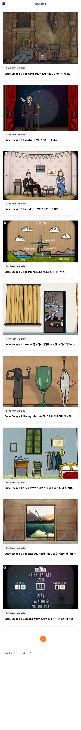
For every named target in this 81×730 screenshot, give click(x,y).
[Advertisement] (40, 29)
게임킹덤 (40, 4)
